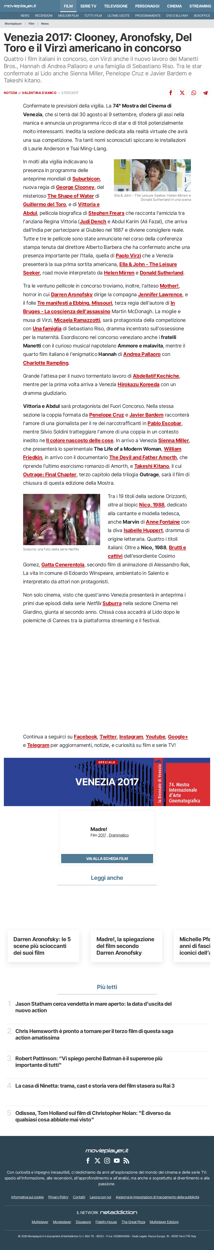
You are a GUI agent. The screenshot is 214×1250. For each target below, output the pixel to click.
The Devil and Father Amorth (143, 457)
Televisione (116, 6)
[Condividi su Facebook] (170, 93)
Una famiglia (47, 328)
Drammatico (119, 835)
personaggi (147, 6)
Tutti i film (93, 15)
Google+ (178, 737)
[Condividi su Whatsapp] (194, 93)
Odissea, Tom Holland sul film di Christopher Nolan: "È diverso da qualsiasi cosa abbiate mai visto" (93, 1116)
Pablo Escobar (164, 423)
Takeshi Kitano (151, 466)
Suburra (112, 603)
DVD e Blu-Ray (177, 15)
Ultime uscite (119, 15)
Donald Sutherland (161, 273)
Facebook (85, 737)
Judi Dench (93, 221)
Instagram (131, 737)
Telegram (38, 745)
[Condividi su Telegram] (205, 93)
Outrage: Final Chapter (50, 474)
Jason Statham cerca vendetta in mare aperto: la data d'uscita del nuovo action (93, 1007)
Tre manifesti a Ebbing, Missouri (74, 303)
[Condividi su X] (182, 93)
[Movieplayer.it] (20, 6)
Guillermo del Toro (44, 204)
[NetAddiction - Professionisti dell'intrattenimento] (118, 1212)
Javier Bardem (146, 415)
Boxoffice (202, 15)
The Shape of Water (70, 196)
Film (68, 6)
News (25, 15)
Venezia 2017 (107, 774)
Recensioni (43, 15)
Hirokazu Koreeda (138, 384)
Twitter (108, 737)
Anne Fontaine (163, 522)
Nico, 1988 (151, 505)
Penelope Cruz (106, 415)
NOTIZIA (11, 93)
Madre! (99, 829)
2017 (102, 835)
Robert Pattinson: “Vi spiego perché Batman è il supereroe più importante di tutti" (88, 1061)
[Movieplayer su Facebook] (88, 1160)
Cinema (174, 6)
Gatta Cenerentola (62, 565)
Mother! (169, 286)
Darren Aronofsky (72, 294)
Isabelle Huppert (143, 530)
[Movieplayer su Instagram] (107, 1160)
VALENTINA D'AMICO (39, 93)
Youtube (155, 737)
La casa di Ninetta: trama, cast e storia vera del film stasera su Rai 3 (95, 1086)
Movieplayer (13, 23)
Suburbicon (86, 179)
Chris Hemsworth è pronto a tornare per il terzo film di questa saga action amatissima (94, 1034)
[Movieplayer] (107, 1150)
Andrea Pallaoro (142, 354)
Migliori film (68, 15)
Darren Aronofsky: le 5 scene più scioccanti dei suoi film (42, 946)
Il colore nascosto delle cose (79, 440)
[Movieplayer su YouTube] (117, 1160)
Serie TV (88, 6)
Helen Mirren (119, 273)
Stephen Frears (106, 213)
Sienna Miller (173, 440)
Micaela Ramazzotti (77, 320)
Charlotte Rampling (45, 363)
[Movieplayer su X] (97, 1160)
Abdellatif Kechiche (156, 376)
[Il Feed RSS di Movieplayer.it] (126, 1160)
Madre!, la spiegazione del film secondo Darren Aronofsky (125, 946)
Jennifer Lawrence (160, 294)
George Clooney (75, 187)
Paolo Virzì (128, 256)
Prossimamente (148, 15)
